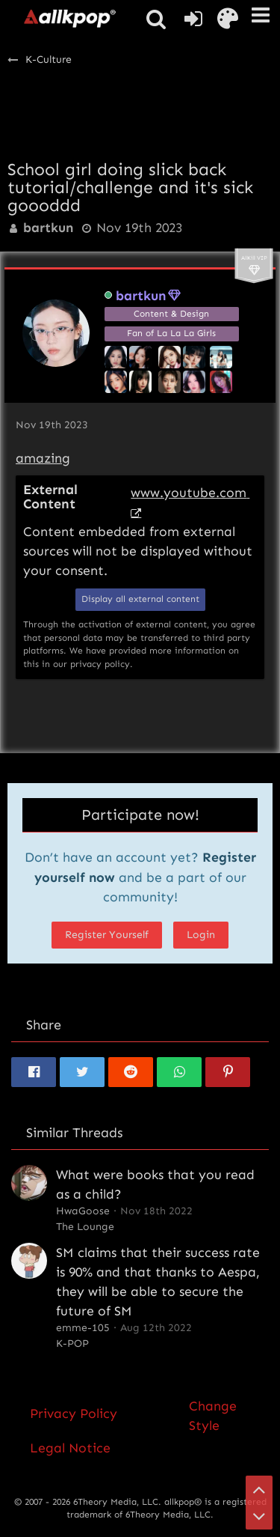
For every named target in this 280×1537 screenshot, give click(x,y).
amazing (43, 458)
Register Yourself (107, 934)
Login (201, 934)
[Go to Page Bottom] (259, 1516)
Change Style (213, 1416)
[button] (261, 15)
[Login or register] (193, 19)
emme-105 (83, 1327)
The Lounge (85, 1226)
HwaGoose (83, 1211)
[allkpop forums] (69, 18)
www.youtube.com (188, 492)
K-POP (72, 1343)
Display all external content (140, 599)
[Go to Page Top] (259, 1489)
